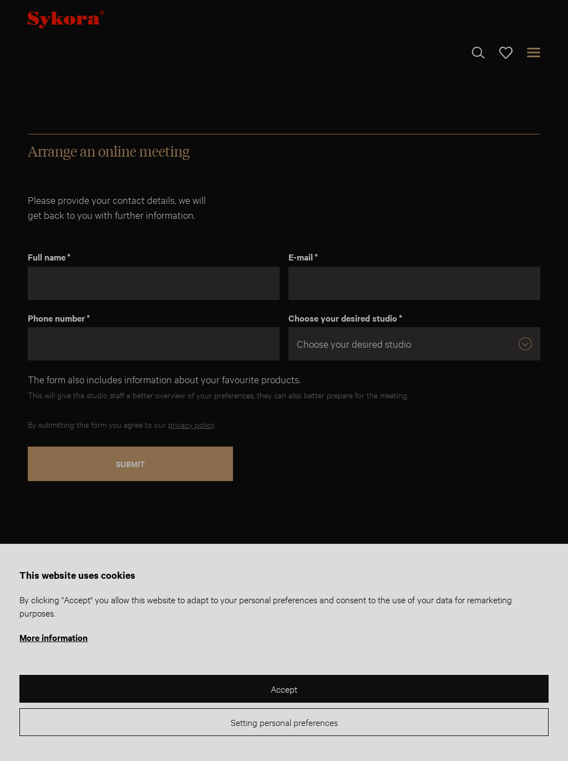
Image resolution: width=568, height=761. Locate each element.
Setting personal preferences (284, 722)
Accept (284, 688)
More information (53, 637)
